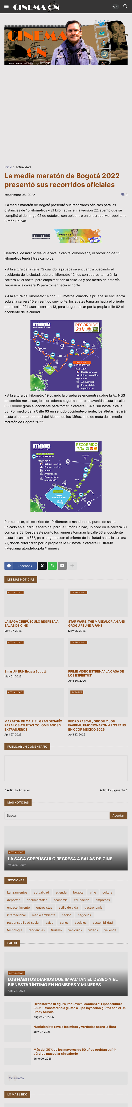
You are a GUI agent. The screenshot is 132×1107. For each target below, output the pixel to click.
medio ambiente (43, 915)
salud (50, 922)
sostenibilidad (103, 922)
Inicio (8, 167)
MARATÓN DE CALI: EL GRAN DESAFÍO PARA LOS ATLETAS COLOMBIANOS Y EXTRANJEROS (33, 725)
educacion (81, 900)
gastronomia (93, 907)
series (64, 922)
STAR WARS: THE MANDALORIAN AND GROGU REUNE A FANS (96, 623)
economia (61, 900)
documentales (37, 900)
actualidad (23, 167)
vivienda (110, 930)
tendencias (37, 930)
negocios (84, 915)
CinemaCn (16, 1078)
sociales (80, 922)
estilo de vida (68, 907)
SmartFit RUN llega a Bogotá (25, 671)
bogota (78, 892)
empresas (103, 900)
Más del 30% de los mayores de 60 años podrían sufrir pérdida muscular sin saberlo (75, 1051)
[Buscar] (57, 815)
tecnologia (14, 930)
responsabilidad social (23, 922)
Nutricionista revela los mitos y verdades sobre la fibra (75, 1027)
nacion (66, 915)
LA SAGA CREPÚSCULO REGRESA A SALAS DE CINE (31, 623)
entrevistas (44, 907)
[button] (6, 6)
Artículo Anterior (18, 790)
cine (93, 892)
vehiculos (75, 930)
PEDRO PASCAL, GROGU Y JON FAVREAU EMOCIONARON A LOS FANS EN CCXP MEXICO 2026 (97, 725)
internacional (16, 915)
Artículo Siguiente (112, 790)
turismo (56, 930)
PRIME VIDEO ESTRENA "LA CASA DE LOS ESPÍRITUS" (96, 673)
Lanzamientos (17, 892)
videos (93, 930)
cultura (107, 892)
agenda (61, 892)
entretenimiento (18, 907)
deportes (13, 900)
